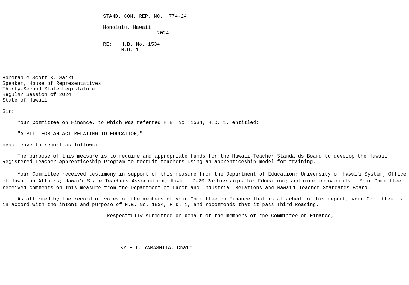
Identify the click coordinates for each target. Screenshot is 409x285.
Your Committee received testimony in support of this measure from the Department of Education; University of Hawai (187, 174)
